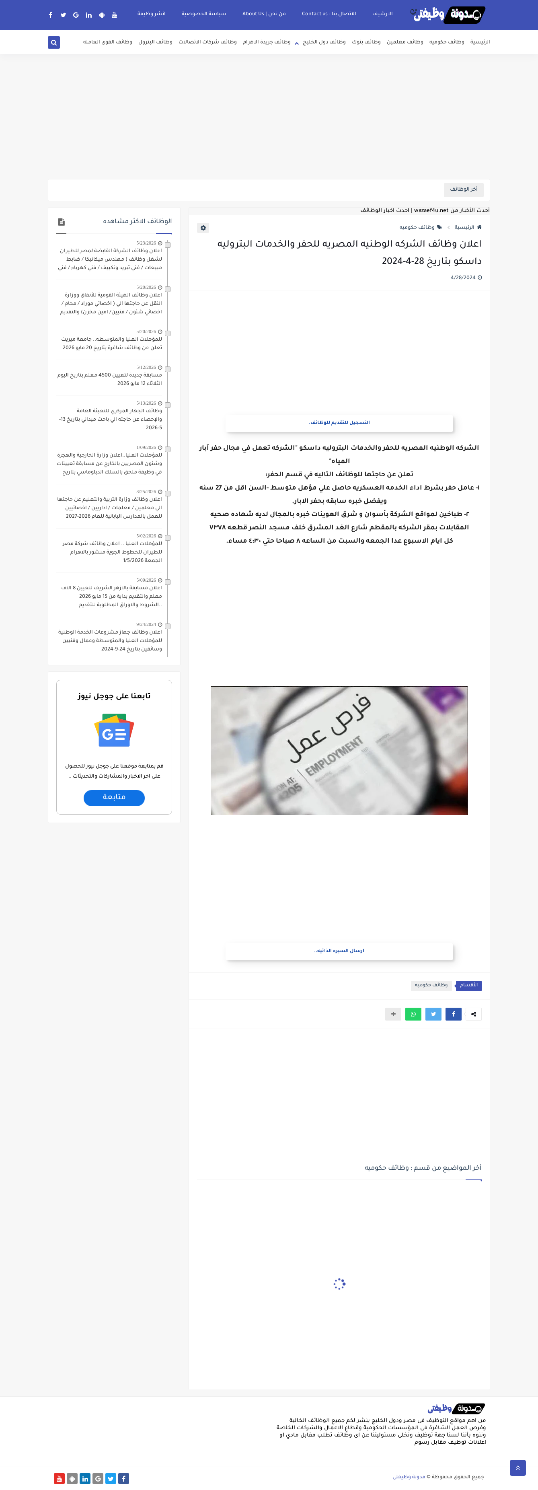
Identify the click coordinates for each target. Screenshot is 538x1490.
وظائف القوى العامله (107, 42)
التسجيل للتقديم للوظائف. (339, 423)
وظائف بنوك (366, 42)
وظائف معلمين (405, 42)
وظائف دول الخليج (324, 42)
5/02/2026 (146, 536)
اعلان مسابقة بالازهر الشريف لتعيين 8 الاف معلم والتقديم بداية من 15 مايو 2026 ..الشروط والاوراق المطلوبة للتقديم (111, 597)
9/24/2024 (146, 624)
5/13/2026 (146, 403)
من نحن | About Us (264, 14)
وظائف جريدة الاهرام (267, 42)
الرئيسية (480, 42)
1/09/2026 (146, 447)
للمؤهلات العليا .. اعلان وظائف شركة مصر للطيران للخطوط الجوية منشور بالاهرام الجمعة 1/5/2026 (112, 552)
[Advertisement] (269, 116)
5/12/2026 (146, 367)
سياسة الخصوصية (204, 14)
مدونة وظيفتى (408, 1477)
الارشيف (382, 14)
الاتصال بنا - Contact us (329, 14)
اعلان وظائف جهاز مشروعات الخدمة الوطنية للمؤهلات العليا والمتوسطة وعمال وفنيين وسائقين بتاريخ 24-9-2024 (110, 641)
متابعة (114, 798)
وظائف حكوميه (446, 42)
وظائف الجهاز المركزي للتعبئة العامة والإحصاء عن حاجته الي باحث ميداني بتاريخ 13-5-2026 (110, 420)
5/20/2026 (146, 287)
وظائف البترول (155, 42)
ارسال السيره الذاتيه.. (339, 951)
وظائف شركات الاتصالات (208, 42)
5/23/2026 (146, 243)
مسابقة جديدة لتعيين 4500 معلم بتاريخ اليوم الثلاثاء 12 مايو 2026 (109, 380)
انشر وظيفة (152, 14)
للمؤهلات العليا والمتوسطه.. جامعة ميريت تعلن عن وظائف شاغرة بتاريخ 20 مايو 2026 (111, 344)
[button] (454, 1014)
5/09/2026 (146, 580)
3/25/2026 (146, 491)
